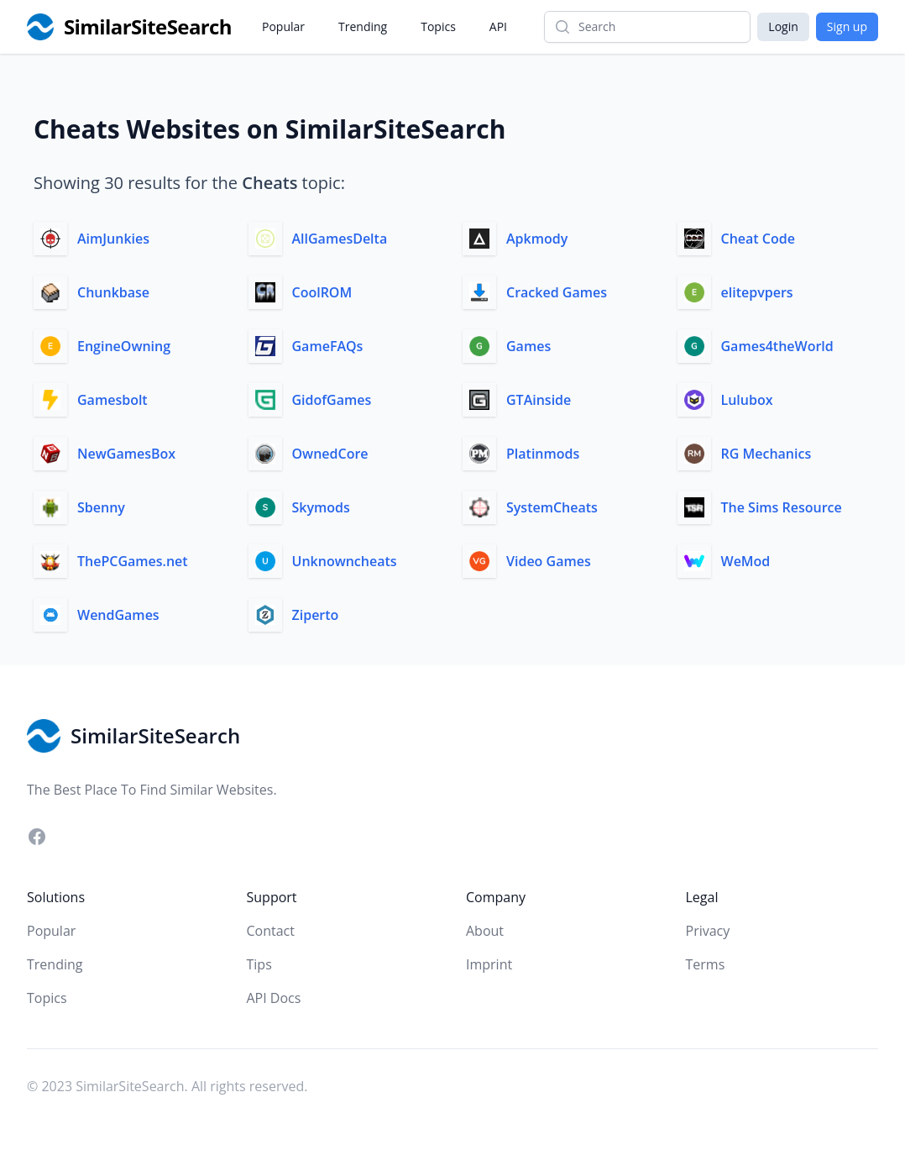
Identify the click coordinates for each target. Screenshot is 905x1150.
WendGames (118, 615)
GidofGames (332, 400)
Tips (259, 964)
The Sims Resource (781, 507)
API (498, 26)
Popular (283, 26)
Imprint (489, 964)
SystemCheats (552, 507)
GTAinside (538, 400)
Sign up (847, 26)
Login (783, 26)
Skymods (321, 507)
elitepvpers (757, 292)
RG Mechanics (766, 453)
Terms (705, 964)
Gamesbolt (112, 400)
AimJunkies (113, 238)
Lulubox (747, 400)
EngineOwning (123, 346)
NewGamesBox (126, 453)
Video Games (548, 561)
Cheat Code (758, 238)
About (485, 931)
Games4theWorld (777, 346)
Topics (438, 26)
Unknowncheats (344, 561)
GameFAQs (328, 346)
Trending (362, 26)
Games (528, 346)
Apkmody (537, 238)
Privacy (708, 931)
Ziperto (315, 615)
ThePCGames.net (132, 561)
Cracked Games (556, 292)
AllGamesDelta (340, 238)
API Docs (274, 998)
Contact (271, 931)
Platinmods (542, 453)
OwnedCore (330, 453)
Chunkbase (113, 292)
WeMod (746, 561)
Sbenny (101, 507)
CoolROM (322, 292)
